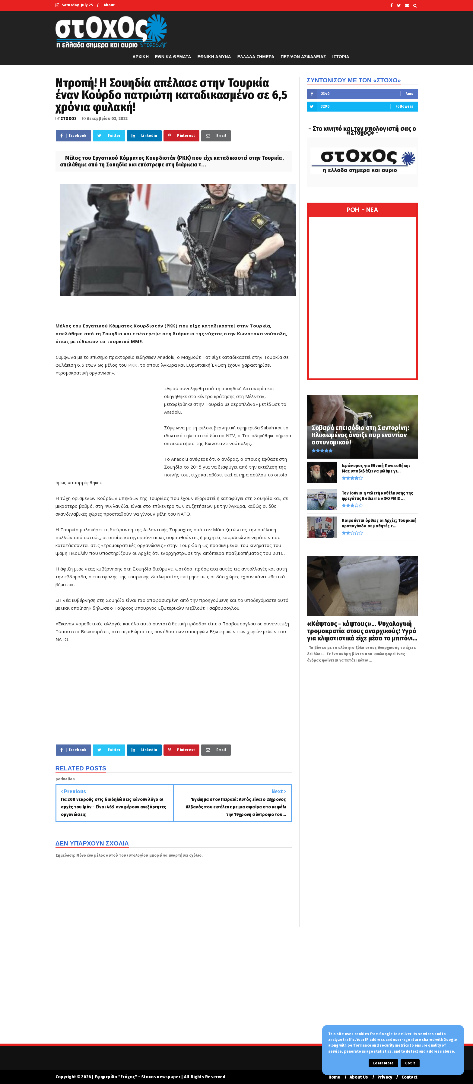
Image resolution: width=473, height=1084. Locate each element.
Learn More (383, 1063)
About (109, 5)
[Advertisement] (110, 427)
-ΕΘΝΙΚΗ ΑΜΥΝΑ (213, 56)
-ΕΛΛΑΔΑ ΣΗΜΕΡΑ (255, 56)
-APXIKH (140, 56)
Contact (409, 1077)
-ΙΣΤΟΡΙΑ (340, 56)
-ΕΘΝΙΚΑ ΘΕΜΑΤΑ (172, 56)
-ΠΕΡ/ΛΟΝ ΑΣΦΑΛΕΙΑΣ (302, 56)
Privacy (384, 1077)
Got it (410, 1063)
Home (335, 1077)
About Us (359, 1077)
